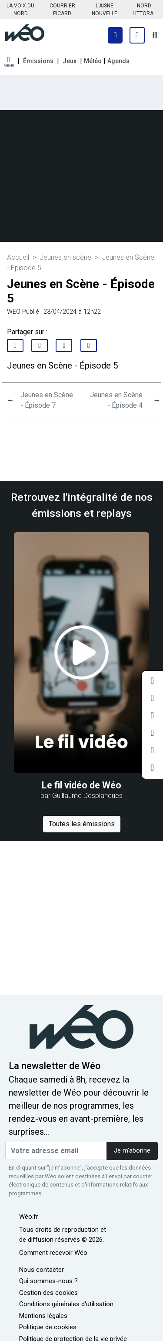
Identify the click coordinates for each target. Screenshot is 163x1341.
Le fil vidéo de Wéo (81, 785)
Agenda (118, 60)
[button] (8, 62)
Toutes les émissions (82, 824)
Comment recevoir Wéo (53, 1253)
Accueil (18, 257)
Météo (93, 60)
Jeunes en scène (65, 257)
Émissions (38, 60)
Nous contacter (41, 1270)
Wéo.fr (28, 1216)
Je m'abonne (132, 1150)
